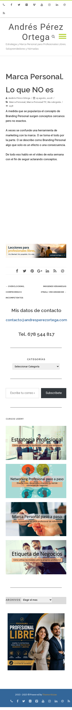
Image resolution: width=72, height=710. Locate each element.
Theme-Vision (49, 694)
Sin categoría (54, 102)
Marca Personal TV (36, 102)
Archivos (13, 599)
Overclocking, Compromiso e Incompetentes (15, 292)
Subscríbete (54, 393)
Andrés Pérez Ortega (36, 32)
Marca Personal (17, 102)
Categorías (36, 359)
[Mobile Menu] (62, 36)
